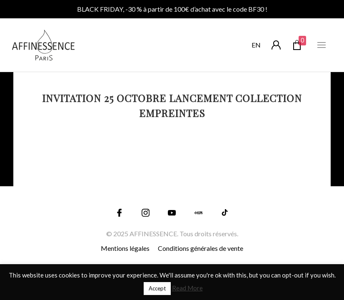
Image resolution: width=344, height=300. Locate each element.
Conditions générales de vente (200, 248)
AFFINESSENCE (153, 234)
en (256, 45)
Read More (187, 288)
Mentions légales (125, 248)
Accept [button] (157, 288)
